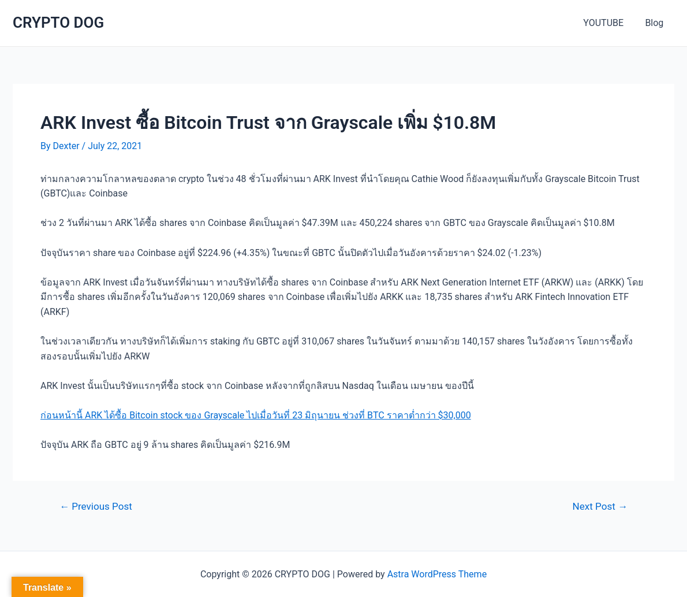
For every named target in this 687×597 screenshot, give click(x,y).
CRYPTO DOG (58, 22)
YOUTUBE (608, 22)
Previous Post (95, 506)
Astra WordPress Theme (437, 574)
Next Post (600, 506)
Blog (656, 22)
